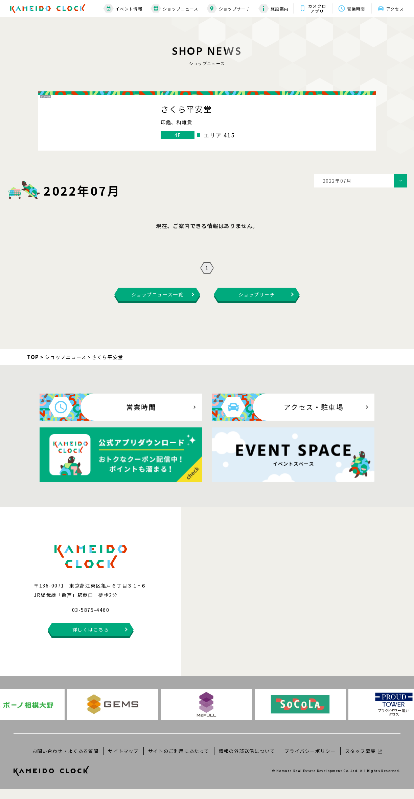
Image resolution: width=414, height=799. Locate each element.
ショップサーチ (228, 8)
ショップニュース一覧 (157, 304)
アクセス (395, 9)
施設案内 (273, 8)
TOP (33, 366)
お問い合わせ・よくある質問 (65, 760)
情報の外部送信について (247, 760)
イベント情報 (122, 8)
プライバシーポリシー (310, 760)
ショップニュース (175, 8)
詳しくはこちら (90, 639)
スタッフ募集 (363, 760)
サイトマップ (123, 760)
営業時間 (356, 9)
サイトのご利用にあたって (178, 760)
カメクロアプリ (317, 8)
